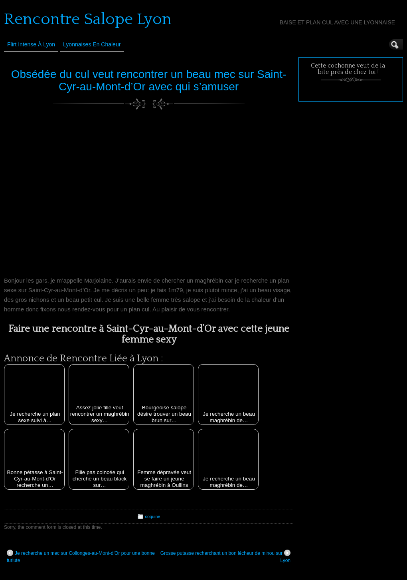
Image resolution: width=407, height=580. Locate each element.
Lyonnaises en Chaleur (92, 44)
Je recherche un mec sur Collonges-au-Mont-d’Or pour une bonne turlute (81, 556)
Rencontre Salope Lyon (88, 19)
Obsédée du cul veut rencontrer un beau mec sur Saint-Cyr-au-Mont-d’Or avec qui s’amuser (148, 80)
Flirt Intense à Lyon (31, 44)
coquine (152, 516)
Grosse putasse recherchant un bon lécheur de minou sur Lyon (225, 556)
